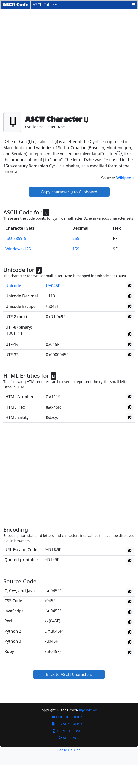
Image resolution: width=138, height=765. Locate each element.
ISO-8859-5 (15, 238)
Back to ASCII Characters (69, 674)
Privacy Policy (67, 724)
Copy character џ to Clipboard (69, 192)
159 (75, 249)
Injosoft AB (88, 710)
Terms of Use (67, 731)
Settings (69, 738)
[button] (133, 4)
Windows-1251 (19, 249)
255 (75, 238)
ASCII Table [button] (43, 4)
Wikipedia (125, 178)
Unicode (13, 285)
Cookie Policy (67, 717)
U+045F (53, 285)
